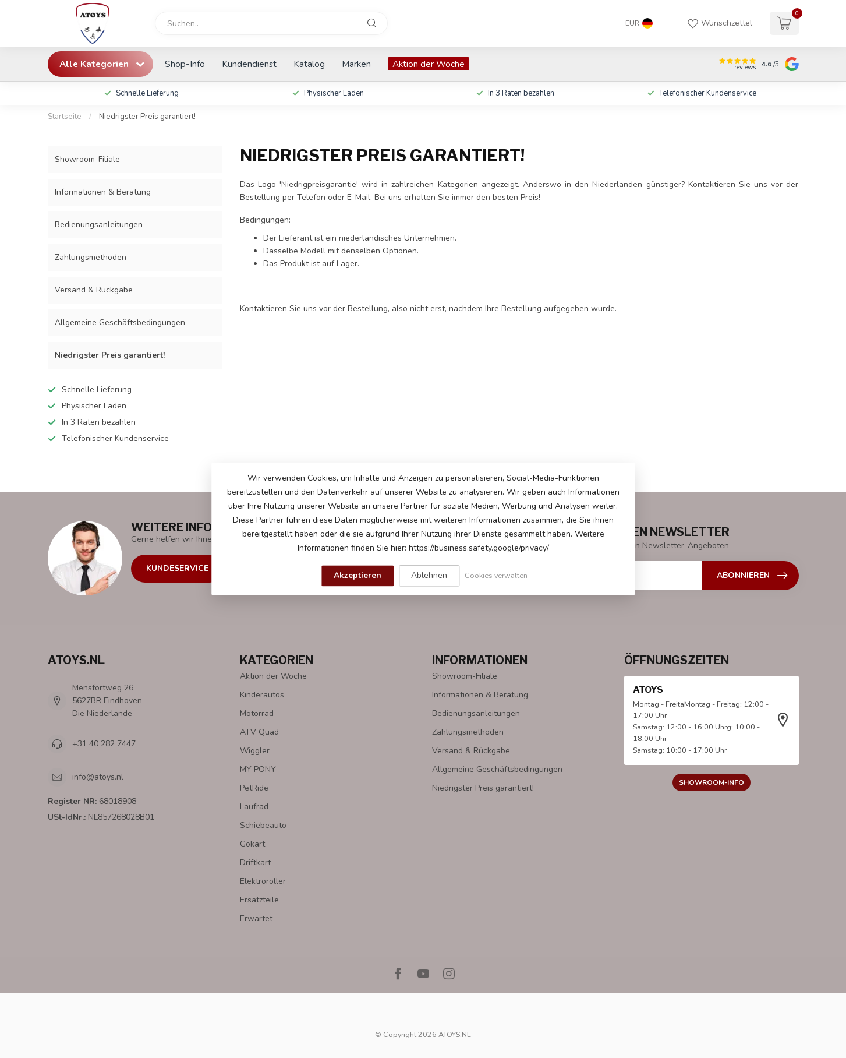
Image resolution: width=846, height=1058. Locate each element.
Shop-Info (185, 64)
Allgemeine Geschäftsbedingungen (120, 322)
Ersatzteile (259, 899)
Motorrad (257, 713)
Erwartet (256, 918)
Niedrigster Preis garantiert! (147, 116)
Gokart (252, 843)
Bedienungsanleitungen (99, 224)
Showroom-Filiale (87, 159)
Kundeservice (177, 568)
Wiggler (255, 750)
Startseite (65, 116)
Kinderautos (262, 694)
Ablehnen (429, 575)
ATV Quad (259, 732)
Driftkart (255, 862)
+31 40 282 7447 (104, 743)
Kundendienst (249, 64)
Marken (356, 64)
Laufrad (254, 806)
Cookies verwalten (496, 575)
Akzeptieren (357, 575)
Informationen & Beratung (103, 192)
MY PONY (258, 769)
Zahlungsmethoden (90, 257)
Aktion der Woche (428, 64)
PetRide (254, 788)
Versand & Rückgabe (94, 289)
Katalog (309, 64)
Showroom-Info (711, 782)
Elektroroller (263, 881)
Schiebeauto (263, 825)
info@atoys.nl (97, 776)
